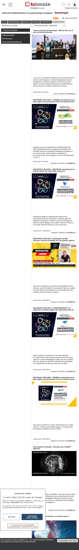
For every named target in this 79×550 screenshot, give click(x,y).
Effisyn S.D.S (53, 395)
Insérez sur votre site (68, 507)
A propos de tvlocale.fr (40, 534)
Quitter (11, 517)
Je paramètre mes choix (67, 541)
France (55, 77)
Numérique (60, 12)
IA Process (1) (7, 38)
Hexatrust (54, 130)
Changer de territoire (71, 8)
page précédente (69, 18)
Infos (65, 529)
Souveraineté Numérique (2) (11, 42)
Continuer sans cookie (32, 517)
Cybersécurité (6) (8, 35)
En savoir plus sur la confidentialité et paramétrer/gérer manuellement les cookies (23, 526)
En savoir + (36, 531)
